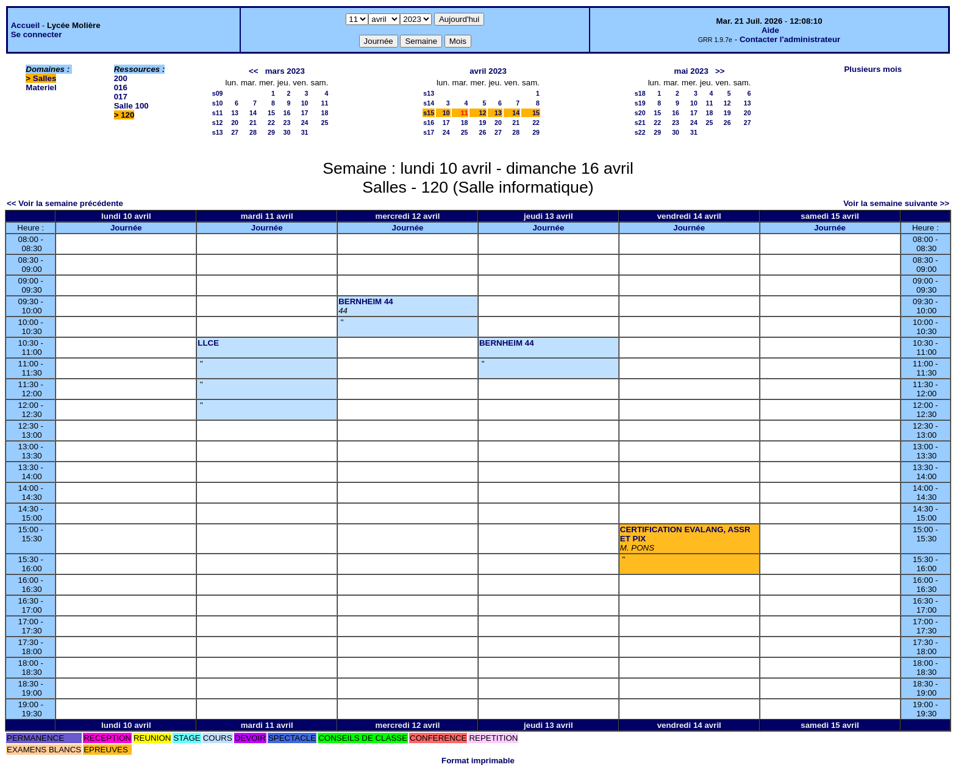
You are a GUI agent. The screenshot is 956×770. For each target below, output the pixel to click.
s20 (640, 112)
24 (305, 122)
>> (720, 71)
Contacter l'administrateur (790, 39)
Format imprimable (478, 760)
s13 (217, 132)
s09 (217, 93)
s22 (640, 132)
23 (286, 122)
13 (234, 112)
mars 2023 (285, 71)
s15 (428, 112)
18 (325, 112)
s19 (640, 103)
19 (483, 122)
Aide (770, 30)
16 (286, 112)
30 (286, 132)
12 (483, 112)
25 (325, 122)
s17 (428, 132)
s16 (428, 122)
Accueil (25, 25)
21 (253, 122)
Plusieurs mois (873, 69)
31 (305, 132)
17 (305, 112)
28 (253, 132)
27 (234, 132)
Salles (45, 78)
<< (254, 71)
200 (120, 78)
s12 (217, 122)
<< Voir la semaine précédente (65, 203)
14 (253, 112)
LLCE (208, 343)
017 (120, 96)
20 (234, 122)
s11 (217, 112)
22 (271, 122)
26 (483, 132)
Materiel (41, 87)
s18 (640, 93)
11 (325, 103)
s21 (640, 122)
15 (271, 112)
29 (271, 132)
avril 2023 (488, 71)
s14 (428, 103)
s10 (217, 103)
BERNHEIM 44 (365, 301)
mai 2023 (691, 71)
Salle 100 (131, 105)
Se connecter (36, 34)
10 (305, 103)
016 (120, 87)
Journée (126, 227)
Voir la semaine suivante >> (896, 203)
